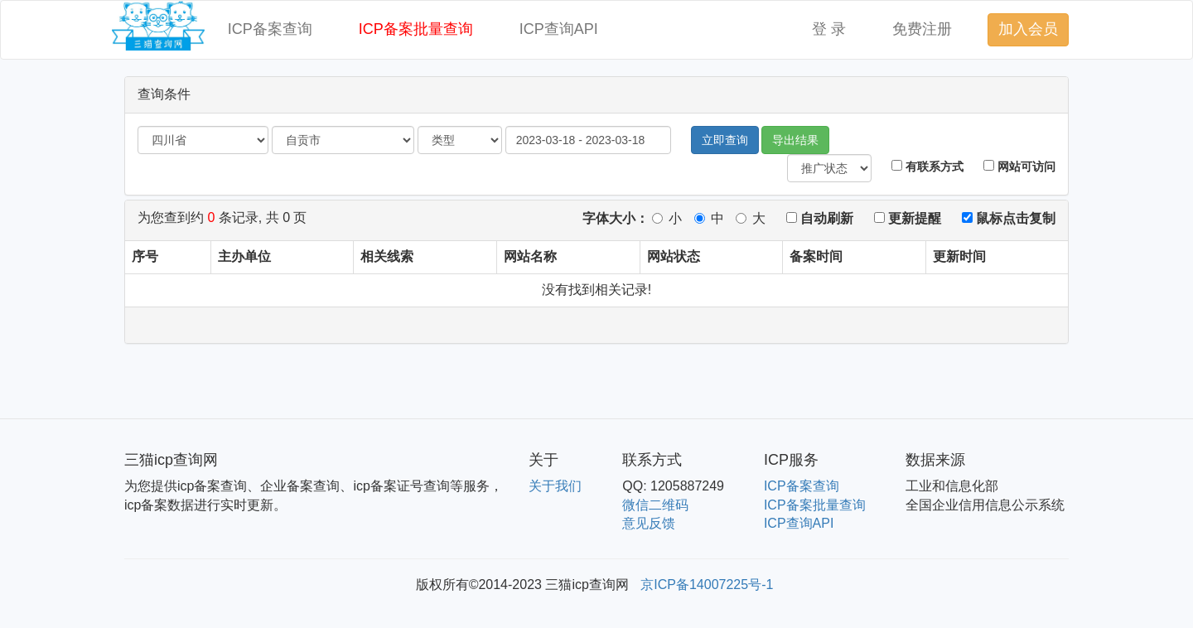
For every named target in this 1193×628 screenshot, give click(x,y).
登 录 (829, 29)
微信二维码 (655, 505)
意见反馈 (648, 523)
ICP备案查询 (270, 29)
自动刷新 (819, 218)
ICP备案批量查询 (416, 29)
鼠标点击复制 (1008, 218)
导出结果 (795, 140)
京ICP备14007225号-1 (706, 584)
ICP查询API (558, 29)
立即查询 (725, 140)
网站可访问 (1019, 166)
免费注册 (922, 29)
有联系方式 (927, 166)
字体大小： (615, 218)
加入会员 (1028, 29)
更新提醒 (907, 218)
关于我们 (555, 486)
